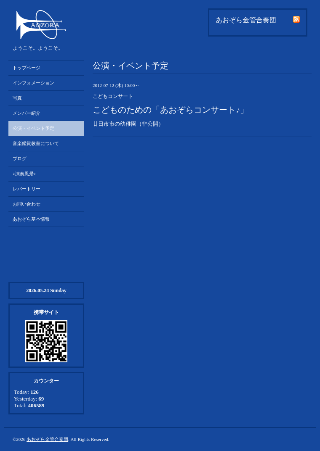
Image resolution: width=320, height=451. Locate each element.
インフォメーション (33, 82)
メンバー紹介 (26, 113)
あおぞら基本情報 (31, 219)
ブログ (20, 158)
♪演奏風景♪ (24, 173)
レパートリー (26, 188)
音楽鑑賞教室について (36, 143)
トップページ (26, 67)
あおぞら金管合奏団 (47, 439)
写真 (17, 97)
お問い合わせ (26, 203)
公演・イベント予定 (33, 128)
